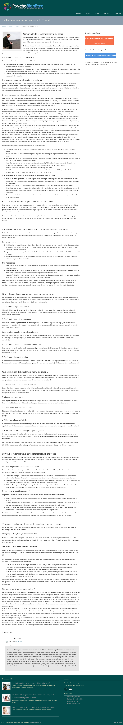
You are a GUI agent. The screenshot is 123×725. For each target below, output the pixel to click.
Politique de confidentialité (75, 699)
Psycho (11, 26)
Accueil (4, 26)
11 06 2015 (19, 642)
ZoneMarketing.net (36, 722)
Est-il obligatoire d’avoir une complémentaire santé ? (31, 683)
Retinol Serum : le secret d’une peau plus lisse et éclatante (34, 707)
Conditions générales (73, 696)
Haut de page (118, 722)
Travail (17, 26)
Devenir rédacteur (72, 701)
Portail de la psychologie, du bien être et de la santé (23, 6)
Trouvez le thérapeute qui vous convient (100, 55)
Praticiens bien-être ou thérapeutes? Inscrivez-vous (99, 41)
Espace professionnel (73, 703)
